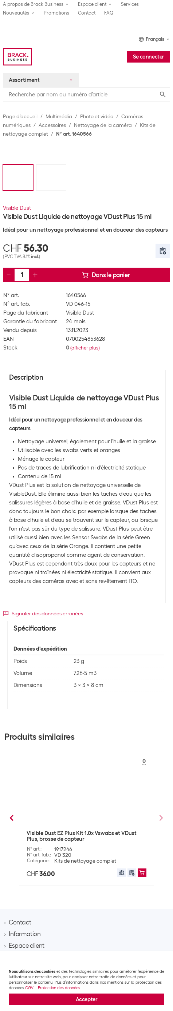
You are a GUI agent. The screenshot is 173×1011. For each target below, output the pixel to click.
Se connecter (148, 56)
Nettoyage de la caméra (103, 125)
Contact (86, 13)
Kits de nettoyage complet (85, 862)
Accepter (87, 999)
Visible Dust (17, 208)
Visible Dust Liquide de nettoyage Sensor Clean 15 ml (86, 837)
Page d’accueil (20, 116)
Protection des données (59, 987)
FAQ (109, 13)
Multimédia (59, 116)
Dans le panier (106, 275)
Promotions (56, 13)
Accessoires (52, 125)
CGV (29, 987)
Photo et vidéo (96, 116)
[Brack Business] (17, 56)
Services (130, 4)
